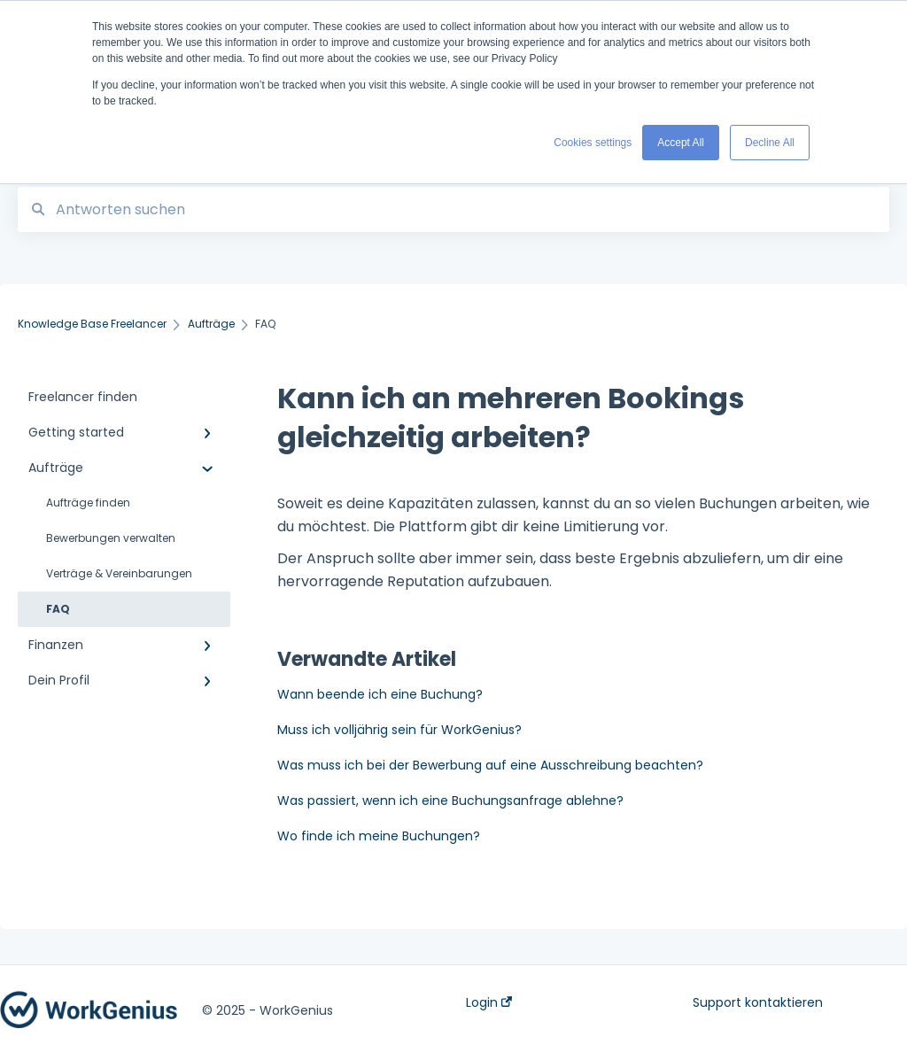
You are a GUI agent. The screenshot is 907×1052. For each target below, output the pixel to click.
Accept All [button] (680, 142)
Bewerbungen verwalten (110, 537)
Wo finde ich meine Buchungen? (378, 836)
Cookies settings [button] (593, 142)
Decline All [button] (770, 142)
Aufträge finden (88, 502)
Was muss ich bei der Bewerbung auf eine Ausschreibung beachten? (490, 765)
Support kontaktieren (758, 1002)
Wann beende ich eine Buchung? (380, 694)
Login (489, 1002)
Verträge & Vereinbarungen (119, 573)
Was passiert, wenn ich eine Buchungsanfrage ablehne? (450, 800)
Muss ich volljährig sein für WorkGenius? (399, 730)
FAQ (58, 608)
